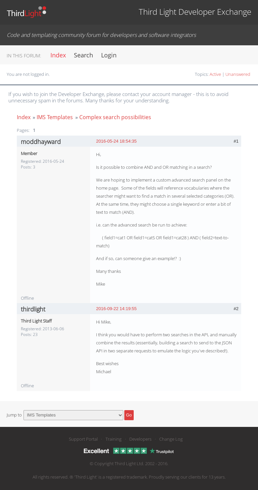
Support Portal (83, 439)
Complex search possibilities (115, 117)
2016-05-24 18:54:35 (116, 141)
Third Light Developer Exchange (195, 11)
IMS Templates (55, 117)
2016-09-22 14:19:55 (116, 308)
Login (109, 55)
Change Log (171, 439)
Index (58, 55)
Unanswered (237, 74)
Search (83, 55)
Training (113, 439)
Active (215, 74)
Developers (140, 439)
